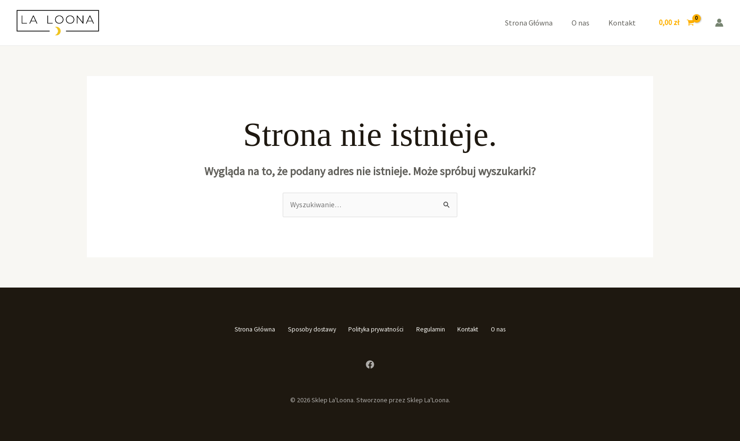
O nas (580, 22)
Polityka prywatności (373, 329)
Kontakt (622, 22)
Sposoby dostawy (299, 329)
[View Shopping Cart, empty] (676, 22)
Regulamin (436, 329)
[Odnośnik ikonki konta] (719, 22)
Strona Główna (529, 22)
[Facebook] (370, 364)
